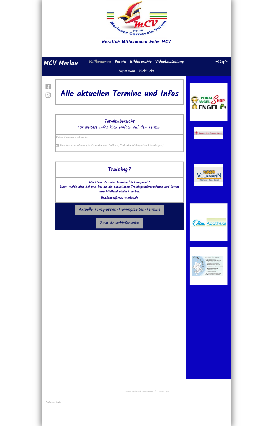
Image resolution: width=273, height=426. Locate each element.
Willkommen (100, 62)
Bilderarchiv (140, 62)
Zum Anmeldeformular (119, 223)
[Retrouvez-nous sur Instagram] (48, 96)
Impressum (127, 71)
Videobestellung (169, 62)
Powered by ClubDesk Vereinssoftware (139, 391)
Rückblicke (146, 71)
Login (221, 61)
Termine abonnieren (72, 145)
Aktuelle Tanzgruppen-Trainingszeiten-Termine (119, 209)
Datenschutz (54, 402)
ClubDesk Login (163, 391)
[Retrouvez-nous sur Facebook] (48, 87)
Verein (120, 62)
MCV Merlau (61, 63)
